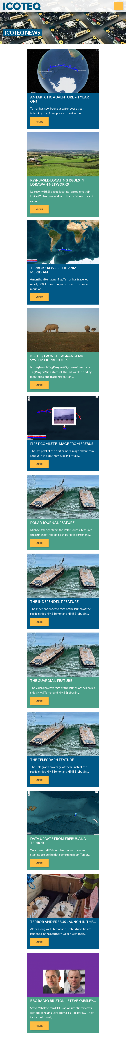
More (39, 121)
